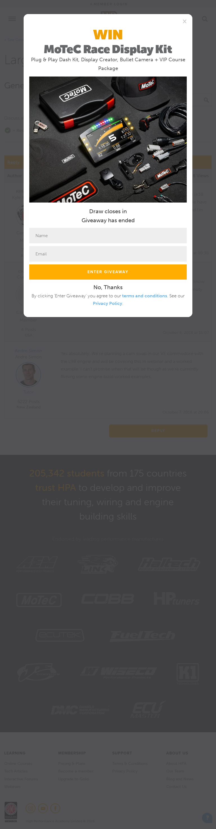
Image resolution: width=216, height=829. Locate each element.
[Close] (185, 21)
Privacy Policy (107, 303)
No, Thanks (108, 287)
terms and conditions (144, 295)
